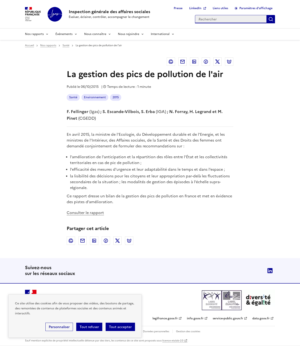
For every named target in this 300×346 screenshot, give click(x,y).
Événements (63, 34)
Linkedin (194, 61)
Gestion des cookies (188, 331)
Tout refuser (89, 326)
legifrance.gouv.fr (165, 318)
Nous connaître (95, 34)
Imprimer (171, 61)
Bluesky (229, 61)
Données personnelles (156, 331)
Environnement (95, 97)
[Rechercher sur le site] (231, 19)
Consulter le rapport (85, 212)
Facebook (206, 61)
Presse (178, 8)
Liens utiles (220, 8)
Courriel (182, 61)
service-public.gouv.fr (228, 318)
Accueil (29, 45)
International (160, 34)
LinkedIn (195, 8)
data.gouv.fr (261, 318)
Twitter (217, 61)
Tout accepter (120, 326)
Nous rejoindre (128, 34)
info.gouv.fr (195, 318)
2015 (115, 97)
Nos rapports (34, 34)
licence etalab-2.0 (172, 340)
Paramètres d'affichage (255, 8)
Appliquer (271, 19)
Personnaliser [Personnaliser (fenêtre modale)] (59, 326)
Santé (65, 45)
